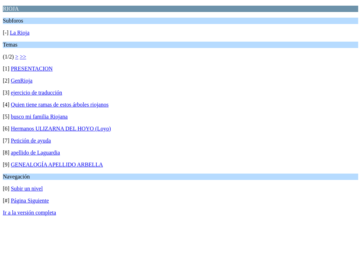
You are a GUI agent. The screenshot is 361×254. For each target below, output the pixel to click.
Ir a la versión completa (29, 213)
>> (23, 57)
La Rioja (20, 33)
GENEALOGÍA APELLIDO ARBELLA (57, 165)
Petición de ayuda (31, 141)
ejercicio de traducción (36, 93)
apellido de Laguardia (35, 153)
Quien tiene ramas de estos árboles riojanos (60, 105)
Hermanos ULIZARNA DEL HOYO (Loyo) (61, 129)
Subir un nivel (27, 189)
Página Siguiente (30, 201)
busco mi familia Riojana (39, 117)
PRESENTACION (32, 69)
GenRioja (21, 81)
